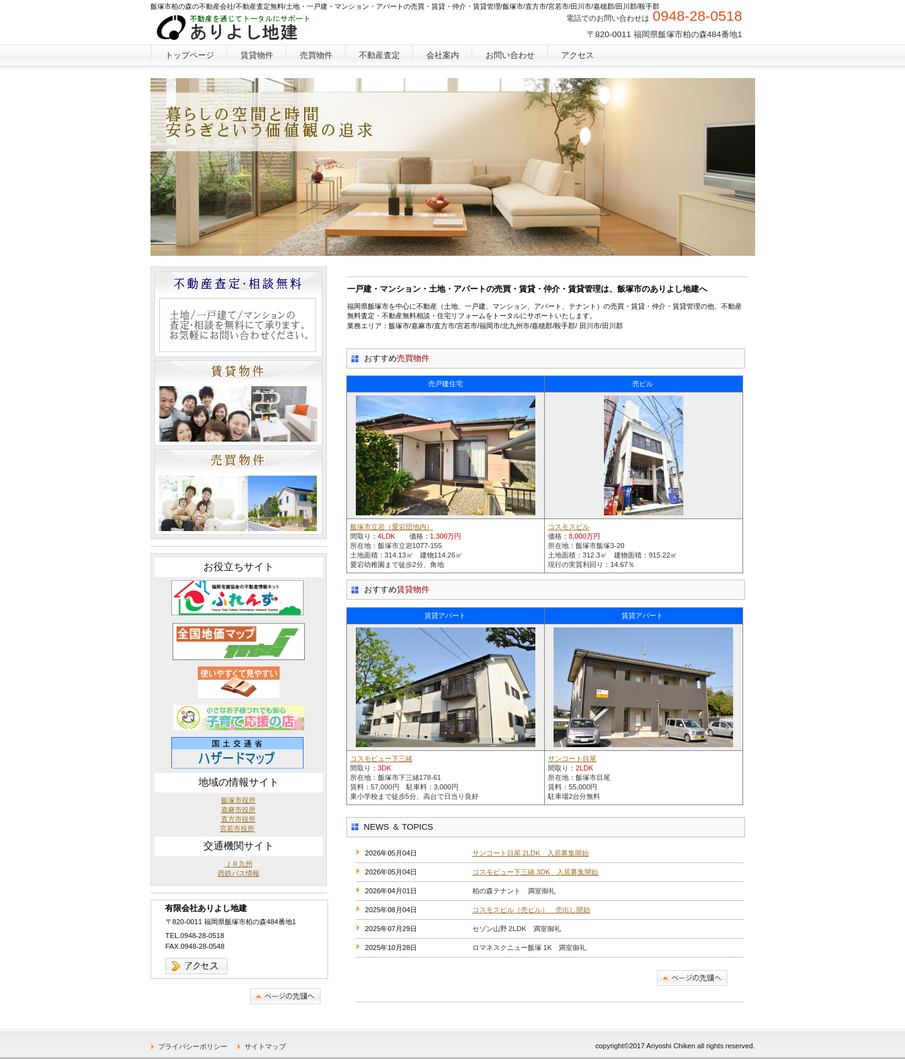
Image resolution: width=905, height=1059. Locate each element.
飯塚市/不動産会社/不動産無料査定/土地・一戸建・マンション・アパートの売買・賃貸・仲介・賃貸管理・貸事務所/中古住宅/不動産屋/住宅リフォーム (244, 28)
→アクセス (197, 966)
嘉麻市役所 (238, 809)
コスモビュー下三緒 (381, 758)
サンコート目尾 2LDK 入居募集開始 (530, 853)
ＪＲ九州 (239, 863)
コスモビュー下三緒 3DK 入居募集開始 (535, 872)
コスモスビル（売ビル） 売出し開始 (531, 909)
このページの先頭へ (692, 978)
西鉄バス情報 (238, 873)
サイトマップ (265, 1046)
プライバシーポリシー (192, 1046)
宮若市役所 (237, 828)
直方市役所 (238, 819)
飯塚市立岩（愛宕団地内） (391, 526)
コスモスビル (568, 526)
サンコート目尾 (572, 758)
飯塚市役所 (238, 800)
